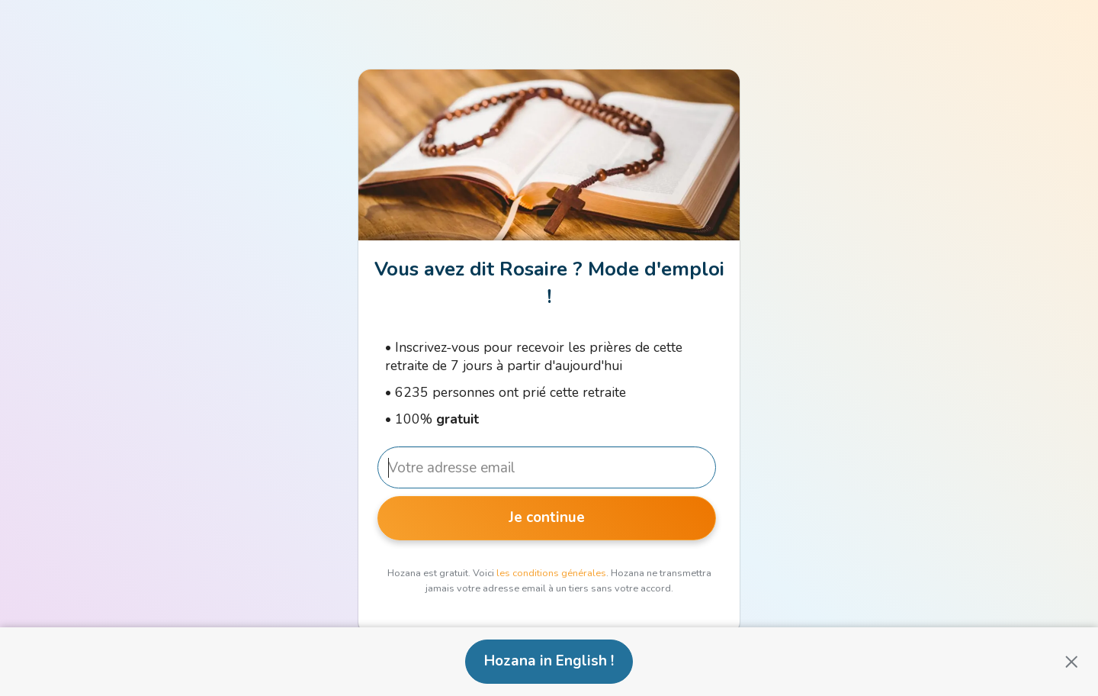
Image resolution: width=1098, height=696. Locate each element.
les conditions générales (551, 573)
